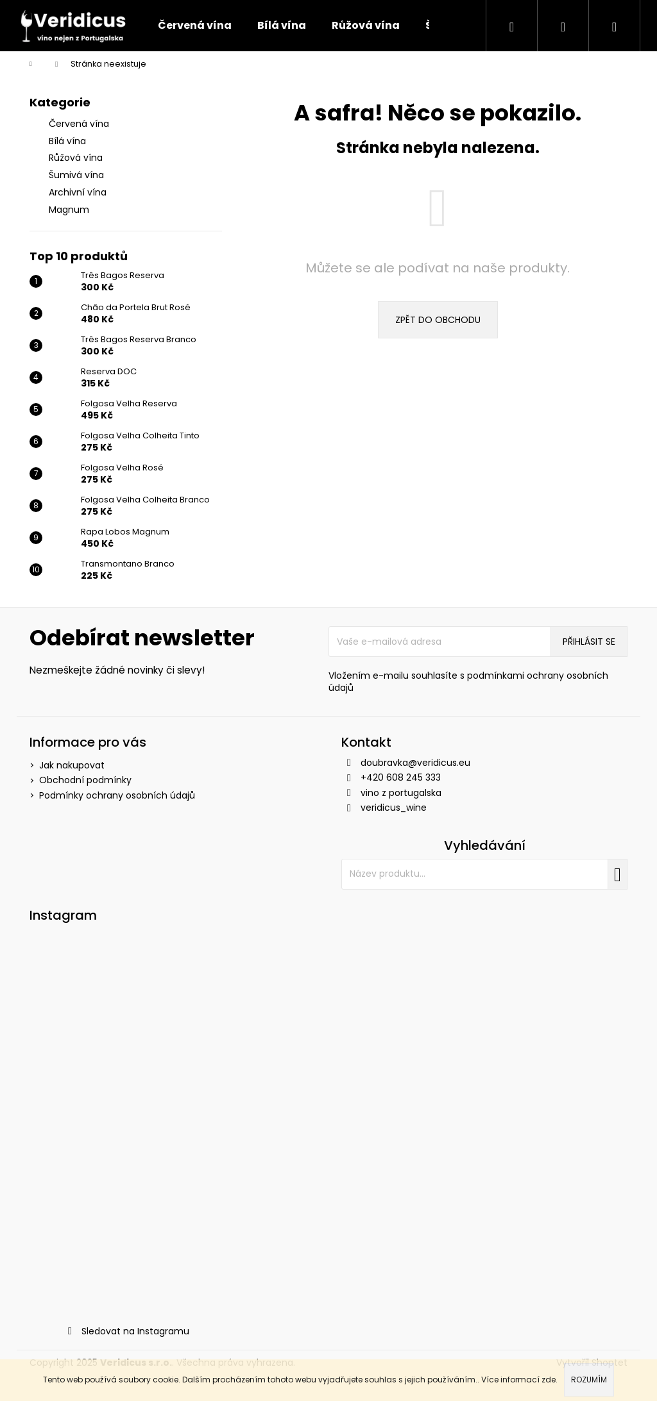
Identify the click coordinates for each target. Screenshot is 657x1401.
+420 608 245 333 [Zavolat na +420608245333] (401, 777)
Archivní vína (79, 192)
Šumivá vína (78, 175)
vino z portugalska (401, 792)
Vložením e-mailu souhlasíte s (468, 682)
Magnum (70, 209)
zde (549, 1379)
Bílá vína (69, 141)
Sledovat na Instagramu (135, 1331)
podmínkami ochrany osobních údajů (468, 681)
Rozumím (589, 1379)
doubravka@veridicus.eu (415, 762)
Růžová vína (77, 157)
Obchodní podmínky (85, 780)
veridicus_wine (394, 807)
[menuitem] (194, 25)
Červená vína (80, 123)
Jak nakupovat (72, 765)
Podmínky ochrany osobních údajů (117, 795)
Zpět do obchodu (438, 319)
